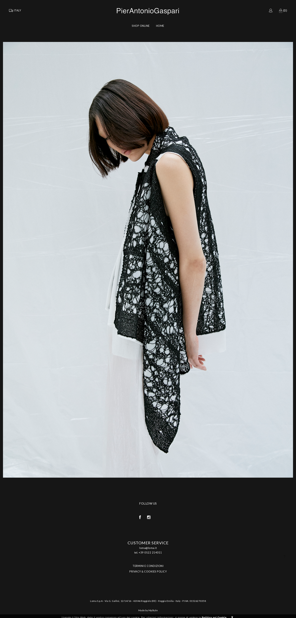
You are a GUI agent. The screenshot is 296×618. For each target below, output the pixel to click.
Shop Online (141, 25)
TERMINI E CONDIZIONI (148, 565)
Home (160, 25)
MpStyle (153, 610)
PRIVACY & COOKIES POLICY (148, 571)
